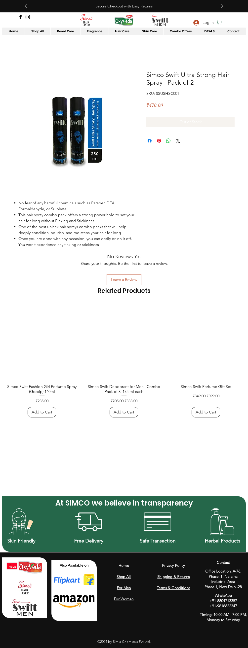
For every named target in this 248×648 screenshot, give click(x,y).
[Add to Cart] (42, 412)
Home (124, 565)
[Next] (222, 6)
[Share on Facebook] (150, 141)
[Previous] (26, 6)
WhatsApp (223, 595)
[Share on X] (178, 141)
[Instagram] (28, 17)
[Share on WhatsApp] (168, 141)
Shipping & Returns (173, 576)
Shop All (124, 576)
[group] (124, 361)
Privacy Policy (173, 565)
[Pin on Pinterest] (159, 141)
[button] (219, 22)
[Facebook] (20, 17)
